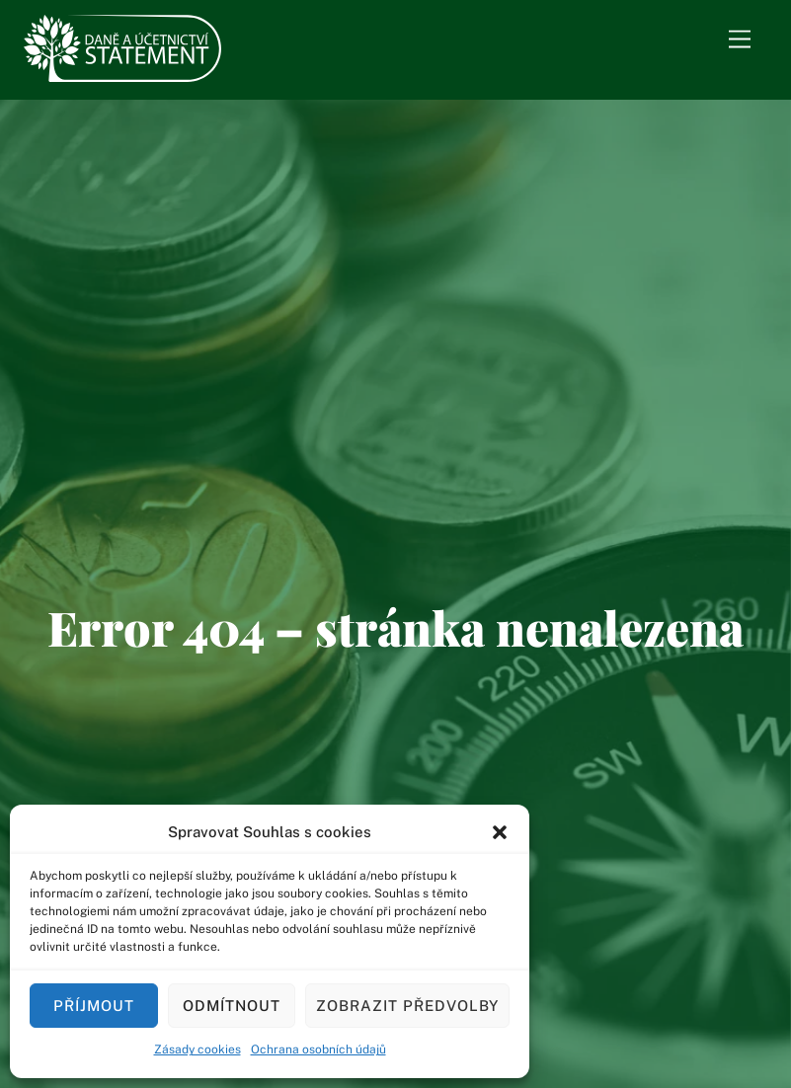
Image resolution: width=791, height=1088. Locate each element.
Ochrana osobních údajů (318, 1049)
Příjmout (93, 1005)
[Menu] (739, 40)
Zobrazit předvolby (407, 1005)
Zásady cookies (197, 1049)
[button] (500, 832)
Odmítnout (231, 1005)
